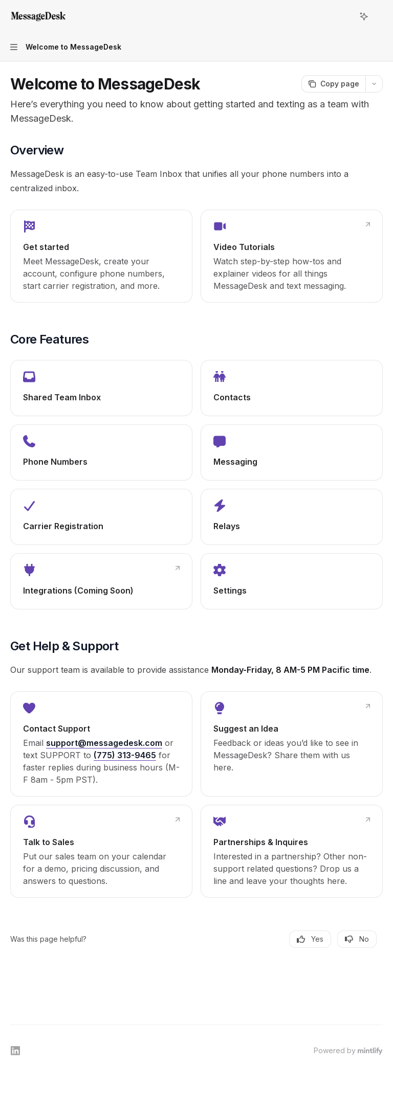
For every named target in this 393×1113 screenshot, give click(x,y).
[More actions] (380, 16)
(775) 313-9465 (125, 755)
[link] (101, 256)
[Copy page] (333, 84)
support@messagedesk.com (104, 743)
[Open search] (345, 16)
